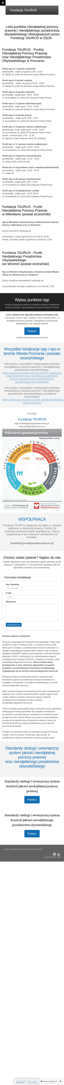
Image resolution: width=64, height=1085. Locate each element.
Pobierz (31, 331)
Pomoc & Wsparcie (49, 1081)
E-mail (8, 593)
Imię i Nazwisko (12, 584)
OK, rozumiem (20, 1082)
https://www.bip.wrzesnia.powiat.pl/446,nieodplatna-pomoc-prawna (33, 401)
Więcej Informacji (33, 1082)
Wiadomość (11, 602)
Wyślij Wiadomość (13, 625)
